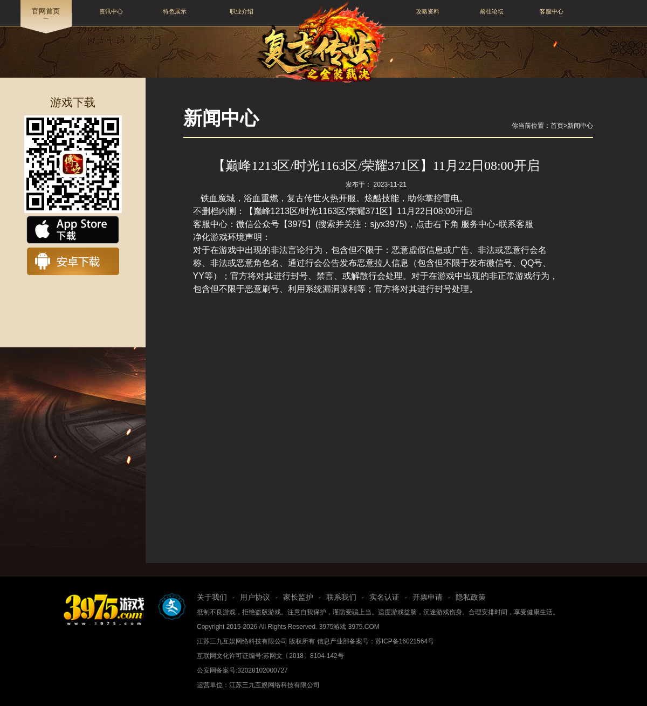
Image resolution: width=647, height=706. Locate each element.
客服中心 (551, 11)
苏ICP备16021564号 (404, 641)
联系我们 (341, 597)
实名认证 (384, 597)
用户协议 (255, 597)
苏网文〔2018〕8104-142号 (303, 656)
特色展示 (175, 11)
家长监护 (298, 597)
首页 (556, 125)
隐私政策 (471, 597)
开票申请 (427, 597)
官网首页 (46, 11)
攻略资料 (427, 11)
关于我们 (212, 597)
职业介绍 (241, 11)
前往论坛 (492, 11)
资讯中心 (111, 11)
